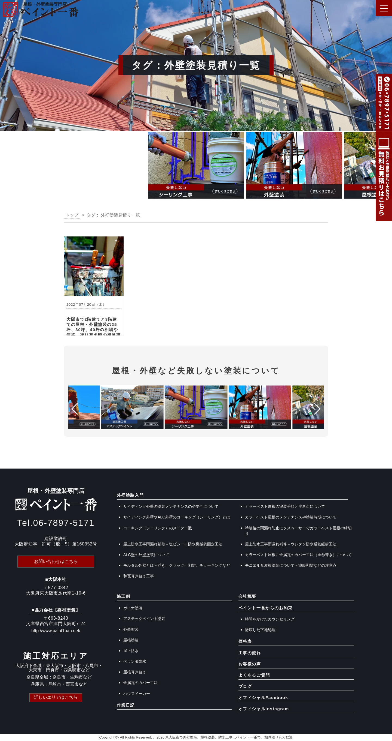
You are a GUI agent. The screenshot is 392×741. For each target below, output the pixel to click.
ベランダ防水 (134, 661)
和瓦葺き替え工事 (138, 576)
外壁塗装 (131, 629)
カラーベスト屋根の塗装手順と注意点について (285, 506)
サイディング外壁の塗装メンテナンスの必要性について (171, 506)
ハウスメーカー (136, 693)
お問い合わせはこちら (56, 561)
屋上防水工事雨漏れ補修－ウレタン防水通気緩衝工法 (290, 544)
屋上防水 (131, 651)
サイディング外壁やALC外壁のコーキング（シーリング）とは (176, 517)
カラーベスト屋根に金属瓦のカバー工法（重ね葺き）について (298, 555)
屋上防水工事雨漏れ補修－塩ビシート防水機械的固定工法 (172, 544)
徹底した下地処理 (260, 630)
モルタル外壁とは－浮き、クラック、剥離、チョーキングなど (176, 565)
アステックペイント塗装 (144, 618)
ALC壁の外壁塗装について (146, 555)
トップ (71, 215)
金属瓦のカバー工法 (140, 682)
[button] (6, 167)
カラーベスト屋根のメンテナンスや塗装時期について (290, 517)
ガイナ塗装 (132, 608)
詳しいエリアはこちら (56, 697)
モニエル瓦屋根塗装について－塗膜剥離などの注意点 (290, 565)
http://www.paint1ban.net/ (55, 630)
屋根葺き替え (134, 672)
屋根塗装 (131, 640)
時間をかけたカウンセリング (270, 619)
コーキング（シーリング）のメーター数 (157, 528)
